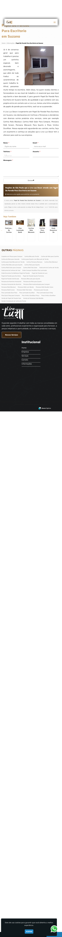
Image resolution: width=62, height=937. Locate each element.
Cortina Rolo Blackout (51, 821)
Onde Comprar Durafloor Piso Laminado (34, 829)
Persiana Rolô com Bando (26, 846)
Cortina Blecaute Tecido (31, 815)
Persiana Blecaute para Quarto (30, 837)
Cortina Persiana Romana (34, 821)
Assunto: (36, 151)
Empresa (23, 910)
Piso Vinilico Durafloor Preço (30, 854)
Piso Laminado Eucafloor (27, 851)
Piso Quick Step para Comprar (10, 854)
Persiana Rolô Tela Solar (24, 849)
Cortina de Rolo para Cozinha (50, 815)
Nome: (6, 143)
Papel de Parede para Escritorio (11, 835)
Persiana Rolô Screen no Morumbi (17, 668)
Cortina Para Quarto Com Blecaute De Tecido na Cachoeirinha (17, 344)
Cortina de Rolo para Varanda (10, 818)
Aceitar (29, 931)
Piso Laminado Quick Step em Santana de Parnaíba (17, 408)
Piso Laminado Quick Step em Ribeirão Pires (17, 278)
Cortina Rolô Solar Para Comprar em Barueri (17, 473)
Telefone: (7, 151)
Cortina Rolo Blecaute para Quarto (11, 823)
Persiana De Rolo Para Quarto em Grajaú (17, 701)
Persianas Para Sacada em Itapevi (17, 733)
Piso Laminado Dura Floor (9, 851)
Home (22, 906)
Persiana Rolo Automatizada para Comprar (36, 843)
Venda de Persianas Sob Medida (33, 857)
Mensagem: (8, 160)
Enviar (31, 180)
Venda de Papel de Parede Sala (11, 857)
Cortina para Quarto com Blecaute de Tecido (35, 818)
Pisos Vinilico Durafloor (48, 854)
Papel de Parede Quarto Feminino (33, 835)
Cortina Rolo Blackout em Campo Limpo (17, 766)
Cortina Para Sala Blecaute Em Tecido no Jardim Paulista (17, 799)
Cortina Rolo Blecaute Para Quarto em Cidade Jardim (17, 311)
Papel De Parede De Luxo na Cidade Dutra (17, 571)
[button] (55, 22)
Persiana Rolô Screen (8, 849)
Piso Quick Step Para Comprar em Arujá (17, 603)
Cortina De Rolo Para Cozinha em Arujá (17, 506)
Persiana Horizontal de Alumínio (11, 843)
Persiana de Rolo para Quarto (32, 840)
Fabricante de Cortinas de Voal (10, 829)
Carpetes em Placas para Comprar (11, 815)
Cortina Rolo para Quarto (32, 823)
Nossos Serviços (11, 893)
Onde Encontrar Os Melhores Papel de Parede (15, 832)
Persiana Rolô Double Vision (44, 846)
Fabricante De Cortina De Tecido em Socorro (17, 245)
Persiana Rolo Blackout (8, 846)
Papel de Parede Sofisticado (10, 837)
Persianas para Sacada (41, 849)
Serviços (23, 914)
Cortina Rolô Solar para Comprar (11, 826)
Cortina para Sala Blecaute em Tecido (12, 821)
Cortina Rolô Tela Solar (30, 826)
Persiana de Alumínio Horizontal (11, 840)
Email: (35, 143)
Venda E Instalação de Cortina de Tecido (13, 860)
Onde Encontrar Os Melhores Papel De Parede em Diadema (17, 376)
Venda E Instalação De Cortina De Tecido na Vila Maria (17, 441)
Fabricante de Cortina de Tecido (49, 826)
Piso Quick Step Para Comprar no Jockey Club (17, 538)
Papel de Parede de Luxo (39, 832)
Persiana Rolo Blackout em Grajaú (17, 636)
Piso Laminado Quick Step (45, 851)
